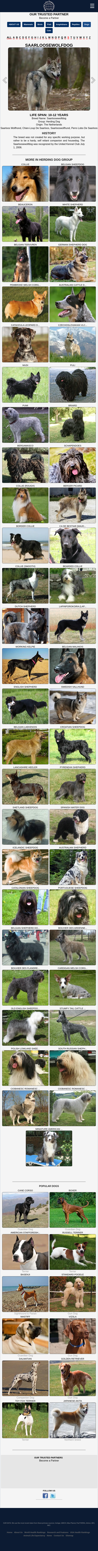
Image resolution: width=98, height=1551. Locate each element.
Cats (49, 30)
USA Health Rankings (80, 1532)
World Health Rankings (34, 1532)
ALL (9, 37)
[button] (8, 80)
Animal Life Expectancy (34, 1535)
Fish (49, 24)
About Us (18, 1532)
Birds (39, 24)
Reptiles (76, 24)
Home (9, 1532)
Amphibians (61, 24)
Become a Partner (49, 18)
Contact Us (59, 1535)
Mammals (28, 24)
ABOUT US (14, 24)
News (49, 1535)
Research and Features (57, 1532)
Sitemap (69, 1535)
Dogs (86, 24)
